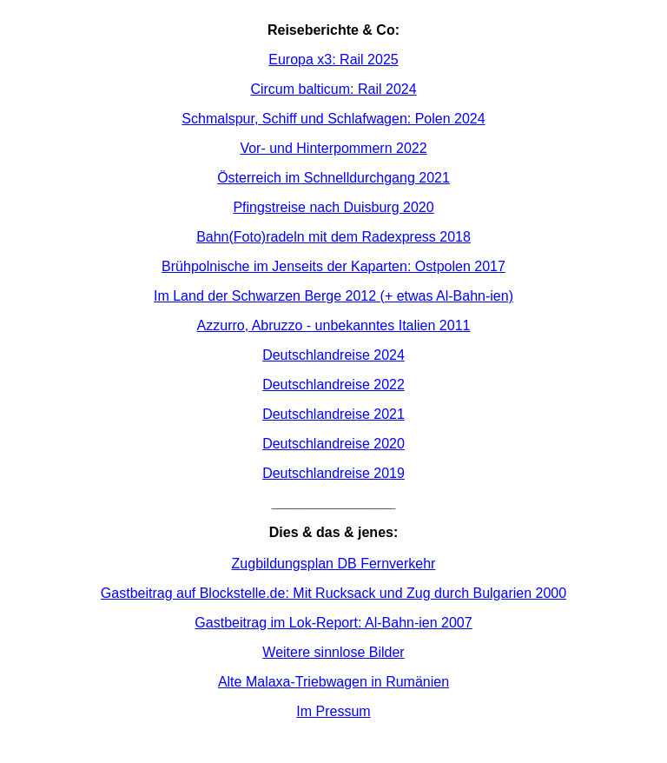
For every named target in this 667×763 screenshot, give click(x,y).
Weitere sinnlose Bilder (333, 652)
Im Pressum (333, 711)
